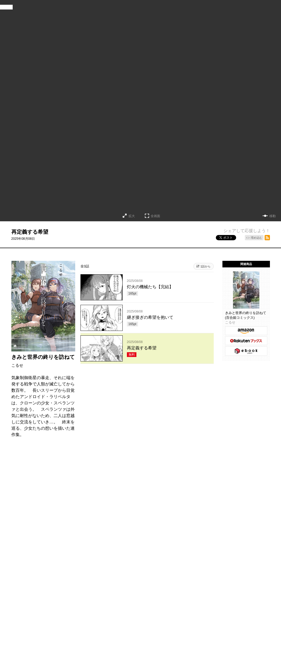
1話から (205, 266)
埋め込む (256, 237)
